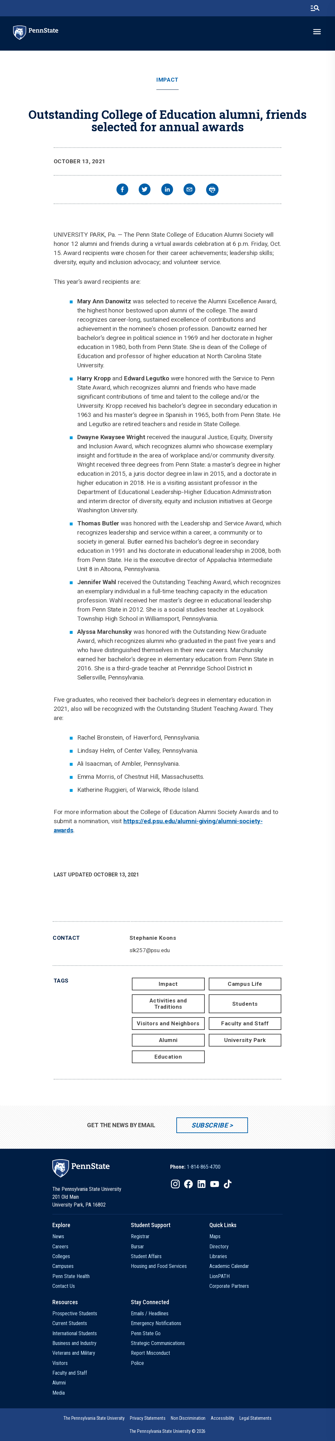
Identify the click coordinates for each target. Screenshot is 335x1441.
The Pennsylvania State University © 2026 (168, 1431)
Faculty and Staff (245, 1023)
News (58, 1236)
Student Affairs (146, 1256)
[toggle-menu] (317, 32)
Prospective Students (74, 1313)
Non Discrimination (188, 1418)
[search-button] (315, 8)
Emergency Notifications (156, 1323)
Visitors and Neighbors (168, 1023)
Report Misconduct (150, 1353)
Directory (219, 1246)
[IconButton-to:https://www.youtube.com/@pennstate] (214, 1184)
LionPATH (219, 1276)
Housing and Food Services (159, 1266)
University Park (245, 1040)
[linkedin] (167, 190)
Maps (214, 1236)
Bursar (137, 1246)
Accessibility (222, 1418)
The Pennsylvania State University (94, 1418)
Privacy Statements (148, 1418)
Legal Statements (255, 1418)
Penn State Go (146, 1333)
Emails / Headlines (149, 1313)
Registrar (140, 1236)
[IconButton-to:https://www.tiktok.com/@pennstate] (227, 1184)
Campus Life (245, 984)
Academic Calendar (229, 1266)
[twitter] (144, 190)
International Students (74, 1333)
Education (168, 1056)
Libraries (218, 1256)
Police (137, 1363)
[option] (195, 1167)
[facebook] (122, 190)
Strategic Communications (158, 1343)
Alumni (168, 1040)
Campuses (63, 1266)
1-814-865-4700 (203, 1167)
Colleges (61, 1256)
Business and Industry (74, 1343)
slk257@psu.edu (150, 950)
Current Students (69, 1323)
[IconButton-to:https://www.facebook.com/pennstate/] (188, 1184)
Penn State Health (71, 1276)
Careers (60, 1246)
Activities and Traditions (168, 1003)
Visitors (60, 1363)
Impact (167, 80)
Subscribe (209, 1125)
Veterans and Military (73, 1353)
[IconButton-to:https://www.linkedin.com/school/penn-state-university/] (201, 1184)
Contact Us (63, 1286)
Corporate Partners (229, 1286)
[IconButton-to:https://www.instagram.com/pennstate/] (175, 1184)
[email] (189, 190)
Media (58, 1393)
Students (245, 1004)
